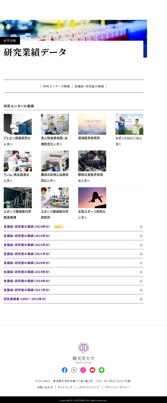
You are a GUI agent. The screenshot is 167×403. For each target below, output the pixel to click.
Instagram (83, 369)
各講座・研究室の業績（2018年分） (27, 280)
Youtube (92, 369)
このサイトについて (89, 386)
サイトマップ (65, 386)
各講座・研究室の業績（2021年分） (27, 253)
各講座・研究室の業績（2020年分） (27, 262)
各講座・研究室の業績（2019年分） (27, 271)
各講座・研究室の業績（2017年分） (27, 289)
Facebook (64, 369)
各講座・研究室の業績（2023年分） (27, 235)
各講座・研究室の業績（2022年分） (27, 244)
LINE (101, 369)
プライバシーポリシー (118, 386)
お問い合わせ (44, 386)
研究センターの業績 (56, 86)
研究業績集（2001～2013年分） (25, 298)
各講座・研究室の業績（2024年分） (33, 226)
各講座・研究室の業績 (89, 86)
